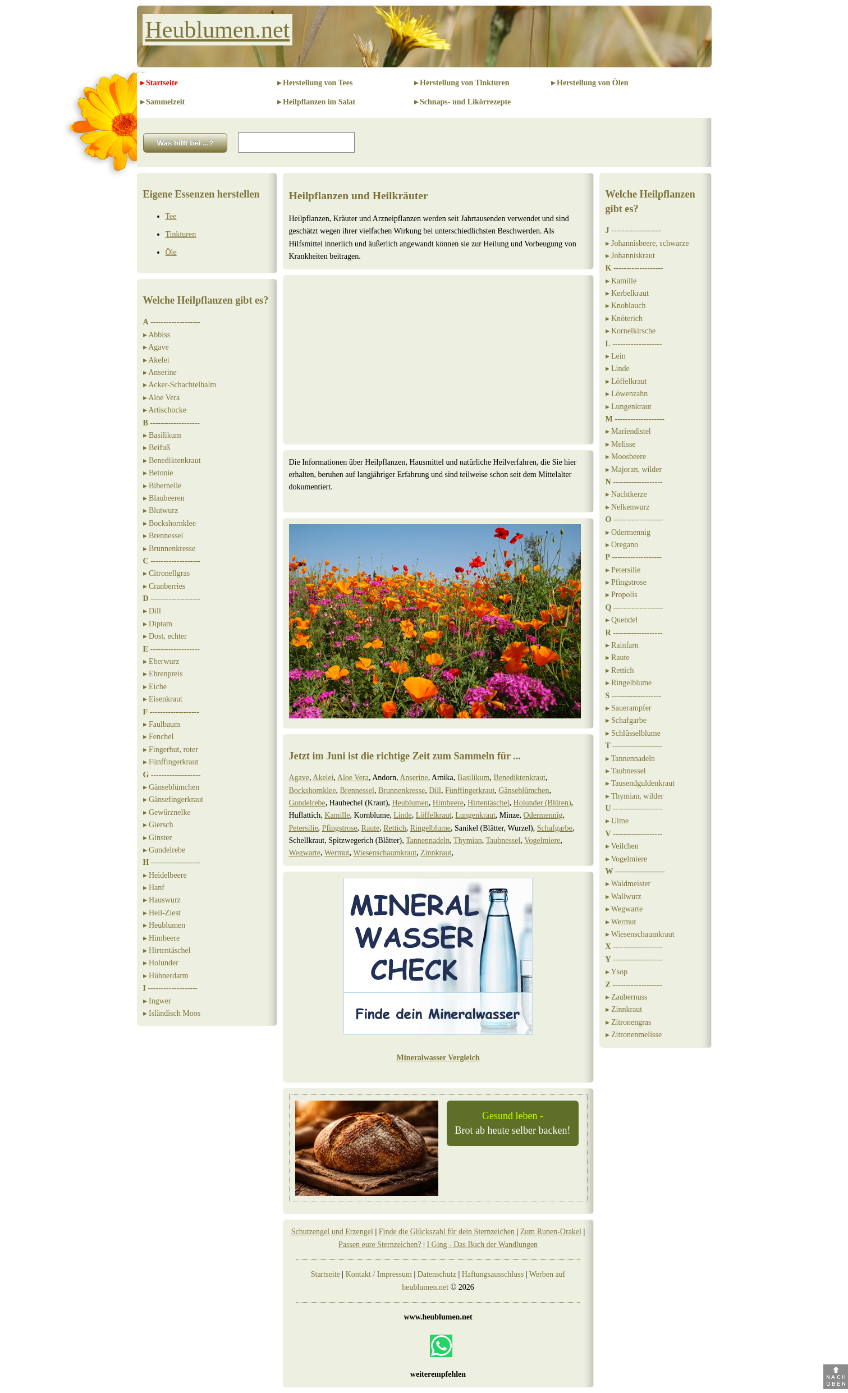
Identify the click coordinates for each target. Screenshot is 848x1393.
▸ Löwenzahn (627, 394)
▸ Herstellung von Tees (315, 83)
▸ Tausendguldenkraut (640, 783)
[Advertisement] (438, 359)
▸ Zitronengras (629, 1022)
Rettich (394, 828)
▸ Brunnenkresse (169, 548)
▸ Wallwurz (623, 896)
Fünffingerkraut (469, 790)
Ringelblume (430, 828)
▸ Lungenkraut (629, 406)
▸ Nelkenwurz (628, 507)
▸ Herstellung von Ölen (590, 83)
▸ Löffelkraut (626, 381)
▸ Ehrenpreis (163, 674)
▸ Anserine (160, 372)
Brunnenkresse (401, 790)
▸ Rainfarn (622, 645)
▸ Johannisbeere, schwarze (647, 243)
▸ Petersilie (623, 570)
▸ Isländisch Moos (172, 1013)
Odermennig (543, 815)
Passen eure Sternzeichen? (379, 1244)
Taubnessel (502, 840)
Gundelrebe (307, 803)
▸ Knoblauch (626, 305)
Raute (370, 828)
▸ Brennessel (163, 535)
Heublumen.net (217, 30)
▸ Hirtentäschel (167, 950)
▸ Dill (152, 611)
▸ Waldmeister (628, 883)
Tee (171, 216)
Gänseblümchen (523, 790)
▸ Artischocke (164, 410)
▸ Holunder (160, 963)
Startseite (325, 1274)
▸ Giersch (158, 825)
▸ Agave (156, 347)
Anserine (414, 777)
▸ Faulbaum (162, 724)
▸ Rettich (620, 670)
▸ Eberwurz (161, 661)
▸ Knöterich (624, 318)
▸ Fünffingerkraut (171, 762)
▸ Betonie (158, 473)
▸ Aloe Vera (161, 397)
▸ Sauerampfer (629, 708)
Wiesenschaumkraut (384, 853)
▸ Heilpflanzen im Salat (316, 102)
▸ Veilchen (622, 846)
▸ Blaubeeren (164, 498)
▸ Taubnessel (626, 771)
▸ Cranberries (164, 586)
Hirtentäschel (488, 803)
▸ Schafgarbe (626, 720)
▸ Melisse (621, 444)
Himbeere (448, 803)
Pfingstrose (339, 828)
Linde (402, 815)
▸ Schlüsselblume (633, 733)
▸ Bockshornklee (169, 523)
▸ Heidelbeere (165, 875)
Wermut (337, 853)
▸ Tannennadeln (631, 758)
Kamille (337, 815)
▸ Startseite (159, 83)
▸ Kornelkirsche (631, 331)
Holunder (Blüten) (542, 803)
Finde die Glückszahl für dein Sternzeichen (447, 1231)
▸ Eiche (155, 686)
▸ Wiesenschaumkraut (640, 934)
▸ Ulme (617, 821)
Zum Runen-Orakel (550, 1231)
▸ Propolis (622, 594)
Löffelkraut (434, 815)
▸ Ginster (157, 837)
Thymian (467, 840)
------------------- (171, 322)
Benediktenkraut (519, 777)
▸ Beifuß (157, 447)
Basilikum (473, 777)
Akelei (323, 777)
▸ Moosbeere (626, 456)
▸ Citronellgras (166, 573)
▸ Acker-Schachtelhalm (180, 385)
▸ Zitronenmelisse (634, 1034)
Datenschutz (437, 1274)
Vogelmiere (542, 840)
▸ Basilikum (162, 435)
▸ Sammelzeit (162, 102)
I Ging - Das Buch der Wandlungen (482, 1244)
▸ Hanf (154, 887)
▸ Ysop (617, 972)
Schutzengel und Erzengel (332, 1231)
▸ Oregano (622, 544)
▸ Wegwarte (624, 909)
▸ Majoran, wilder (634, 469)
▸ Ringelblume (629, 683)
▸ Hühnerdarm (166, 976)
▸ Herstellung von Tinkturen (462, 83)
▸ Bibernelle (162, 486)
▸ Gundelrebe (164, 850)
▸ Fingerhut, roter (170, 749)
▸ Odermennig (628, 532)
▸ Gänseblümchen (171, 787)
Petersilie (303, 828)
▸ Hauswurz (162, 900)
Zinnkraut (435, 853)
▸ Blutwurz (160, 510)
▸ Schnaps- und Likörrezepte (462, 102)
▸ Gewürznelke (167, 812)
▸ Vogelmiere (627, 859)
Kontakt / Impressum (379, 1274)
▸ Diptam (158, 624)
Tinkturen (181, 234)
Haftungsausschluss (493, 1274)
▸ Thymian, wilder (635, 796)
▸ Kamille (621, 281)
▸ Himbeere (161, 938)
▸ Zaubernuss (627, 997)
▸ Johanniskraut (630, 255)
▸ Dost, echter (165, 636)
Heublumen (410, 803)
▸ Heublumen (164, 925)
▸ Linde (618, 368)
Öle (171, 252)
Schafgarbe (554, 828)
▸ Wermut (621, 922)
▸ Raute (618, 657)
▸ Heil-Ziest (162, 913)
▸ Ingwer (157, 1001)
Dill (435, 790)
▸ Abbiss (157, 335)
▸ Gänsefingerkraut (173, 799)
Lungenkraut (475, 815)
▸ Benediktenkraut (172, 460)
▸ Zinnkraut (624, 1009)
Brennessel (357, 790)
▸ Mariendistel (628, 431)
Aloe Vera (353, 777)
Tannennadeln (428, 840)
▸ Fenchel (158, 736)
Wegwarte (304, 853)
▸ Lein (616, 356)
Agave (299, 777)
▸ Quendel (622, 620)
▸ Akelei (156, 360)
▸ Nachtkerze (626, 494)
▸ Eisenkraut (162, 699)
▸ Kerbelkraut (627, 293)
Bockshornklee (312, 790)
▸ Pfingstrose (626, 582)
